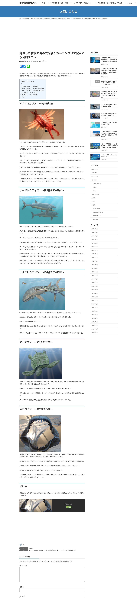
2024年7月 (95, 254)
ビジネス (94, 180)
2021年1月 (95, 325)
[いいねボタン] (20, 544)
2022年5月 (95, 311)
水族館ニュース (97, 216)
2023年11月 (95, 264)
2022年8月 (95, 304)
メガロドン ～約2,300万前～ (30, 95)
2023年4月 (95, 279)
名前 (21, 590)
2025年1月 (95, 246)
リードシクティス (62, 550)
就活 (94, 190)
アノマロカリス (34, 550)
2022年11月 (95, 293)
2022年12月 (95, 289)
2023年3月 (95, 282)
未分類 (93, 201)
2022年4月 (95, 314)
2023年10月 (95, 268)
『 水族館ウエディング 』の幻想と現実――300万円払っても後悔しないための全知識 (109, 59)
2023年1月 (95, 286)
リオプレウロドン (52, 550)
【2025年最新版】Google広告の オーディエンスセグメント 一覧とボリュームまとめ (109, 145)
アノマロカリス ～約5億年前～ (31, 86)
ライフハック (95, 194)
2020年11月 (95, 332)
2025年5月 (95, 243)
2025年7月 (95, 239)
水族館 (93, 205)
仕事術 (95, 187)
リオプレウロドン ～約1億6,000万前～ (33, 90)
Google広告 (95, 169)
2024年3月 (95, 257)
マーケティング (97, 183)
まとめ (23, 97)
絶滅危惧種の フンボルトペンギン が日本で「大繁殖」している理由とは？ (108, 82)
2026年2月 (95, 229)
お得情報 (94, 173)
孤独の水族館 (96, 208)
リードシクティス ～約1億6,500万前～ (33, 88)
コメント (23, 566)
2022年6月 (95, 307)
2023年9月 (95, 272)
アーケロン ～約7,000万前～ (30, 92)
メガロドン (42, 550)
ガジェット (95, 176)
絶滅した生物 (72, 550)
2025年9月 (95, 236)
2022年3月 (95, 318)
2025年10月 (95, 232)
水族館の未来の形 (98, 212)
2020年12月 (95, 329)
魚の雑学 (31, 548)
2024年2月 (95, 261)
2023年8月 (95, 275)
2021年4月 (95, 322)
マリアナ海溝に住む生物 (41, 73)
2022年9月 (95, 300)
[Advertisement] (68, 33)
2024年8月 (95, 250)
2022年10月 (95, 297)
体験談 (93, 198)
